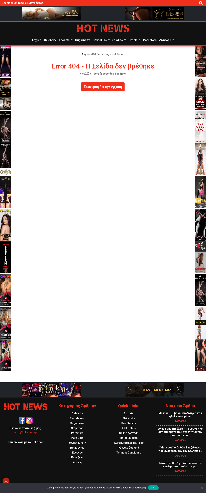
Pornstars (149, 40)
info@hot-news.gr (25, 432)
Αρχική (36, 40)
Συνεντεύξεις (77, 442)
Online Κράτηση (128, 433)
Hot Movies (77, 447)
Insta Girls (77, 438)
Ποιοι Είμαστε (129, 438)
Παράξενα (77, 457)
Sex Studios (128, 423)
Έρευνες (77, 452)
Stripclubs (100, 40)
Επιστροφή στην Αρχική (103, 87)
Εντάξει (153, 487)
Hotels (133, 40)
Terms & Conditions (128, 452)
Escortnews (77, 418)
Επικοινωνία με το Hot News (26, 442)
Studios (117, 40)
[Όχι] (201, 487)
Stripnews (77, 428)
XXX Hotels (129, 428)
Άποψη (77, 462)
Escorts (64, 40)
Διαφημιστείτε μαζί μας (129, 442)
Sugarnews (82, 40)
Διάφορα (165, 40)
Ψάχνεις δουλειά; (129, 447)
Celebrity (50, 40)
